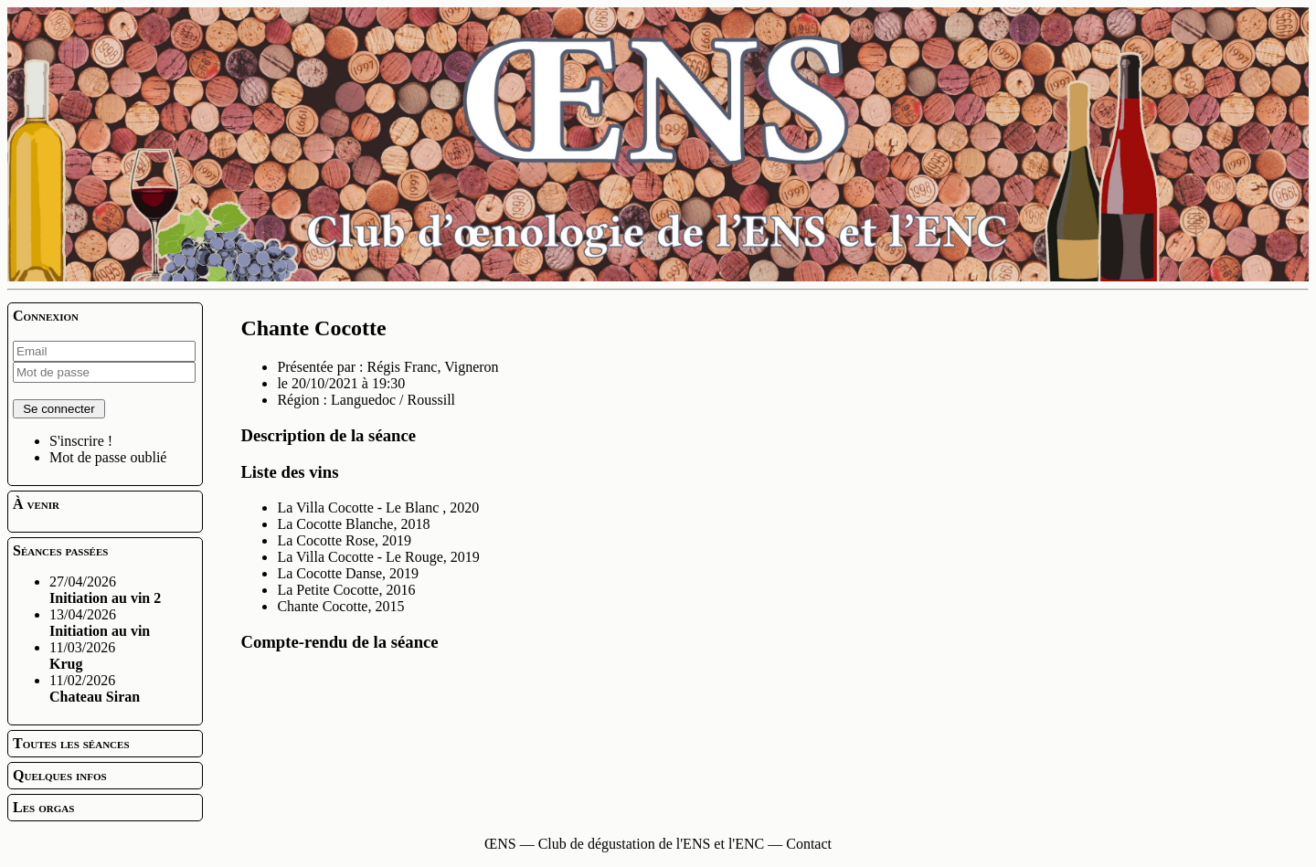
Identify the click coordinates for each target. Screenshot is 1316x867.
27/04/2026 (105, 590)
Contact (809, 843)
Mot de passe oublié (107, 457)
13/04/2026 (99, 623)
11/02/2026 (94, 688)
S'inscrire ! (80, 441)
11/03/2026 (82, 655)
